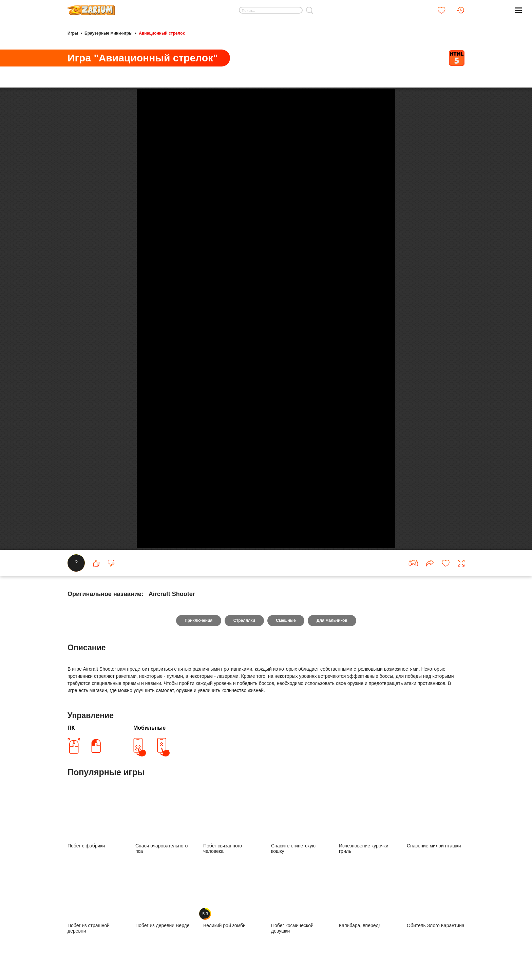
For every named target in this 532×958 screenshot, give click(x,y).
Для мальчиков (332, 813)
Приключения (198, 813)
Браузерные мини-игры (108, 33)
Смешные (286, 813)
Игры (73, 33)
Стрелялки (244, 813)
